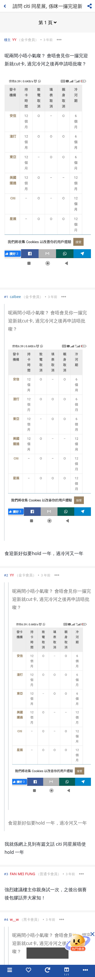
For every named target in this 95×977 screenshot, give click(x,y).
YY (14, 39)
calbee (15, 296)
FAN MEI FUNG (22, 873)
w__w (14, 919)
